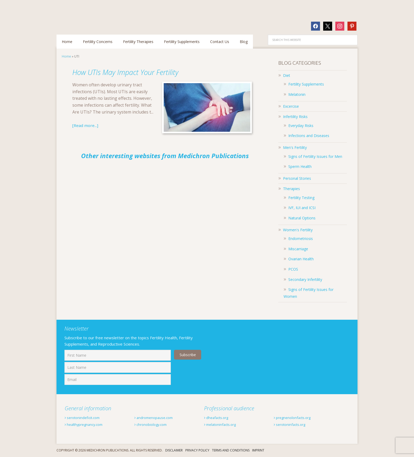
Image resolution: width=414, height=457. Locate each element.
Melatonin (296, 94)
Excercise (291, 106)
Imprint (258, 450)
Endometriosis (300, 238)
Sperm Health (300, 166)
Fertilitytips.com (91, 14)
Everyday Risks (300, 125)
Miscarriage (298, 248)
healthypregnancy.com (88, 424)
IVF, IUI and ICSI (302, 207)
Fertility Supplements (306, 84)
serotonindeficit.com (86, 417)
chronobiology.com (154, 424)
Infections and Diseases (308, 135)
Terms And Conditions (231, 450)
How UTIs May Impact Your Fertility (144, 71)
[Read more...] (85, 125)
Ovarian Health (301, 258)
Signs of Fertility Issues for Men (315, 156)
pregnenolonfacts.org (297, 417)
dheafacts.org (219, 417)
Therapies (291, 188)
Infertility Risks (295, 116)
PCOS (293, 269)
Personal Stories (297, 178)
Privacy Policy (197, 450)
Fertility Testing (301, 197)
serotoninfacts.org (293, 424)
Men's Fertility (295, 147)
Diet (286, 75)
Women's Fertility (298, 229)
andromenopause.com (157, 417)
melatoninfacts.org (224, 424)
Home (66, 56)
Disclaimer (174, 450)
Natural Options (302, 217)
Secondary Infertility (305, 279)
